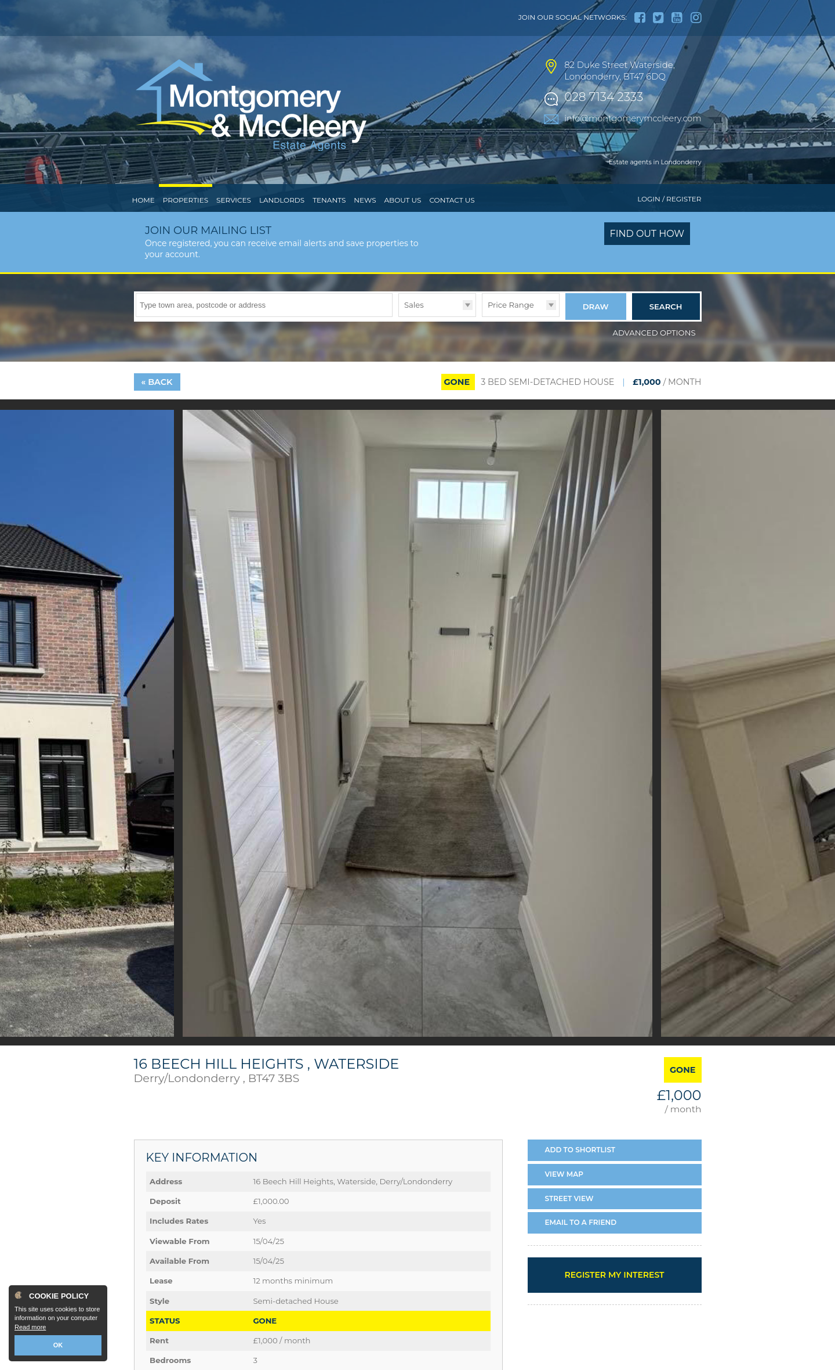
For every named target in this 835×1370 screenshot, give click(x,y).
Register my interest (614, 1275)
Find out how (647, 233)
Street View (569, 1198)
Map (564, 1174)
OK (58, 1345)
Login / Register (669, 198)
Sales (414, 304)
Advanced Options (654, 332)
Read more (30, 1327)
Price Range (511, 304)
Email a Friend (581, 1222)
